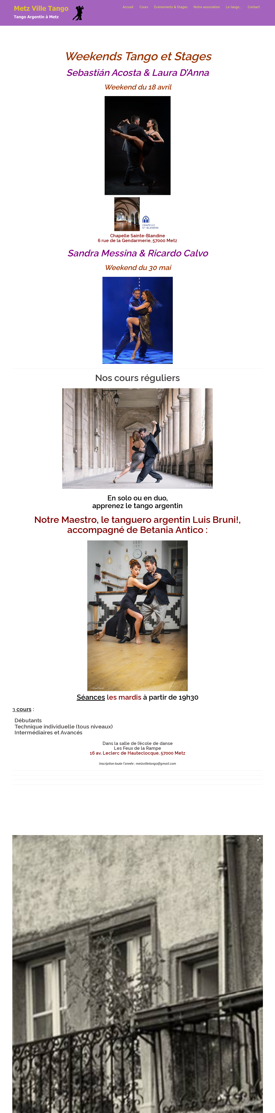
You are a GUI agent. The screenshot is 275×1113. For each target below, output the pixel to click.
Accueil (128, 7)
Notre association (207, 7)
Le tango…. (234, 7)
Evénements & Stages (171, 7)
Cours (144, 7)
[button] (258, 839)
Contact (254, 7)
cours (23, 709)
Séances (91, 697)
